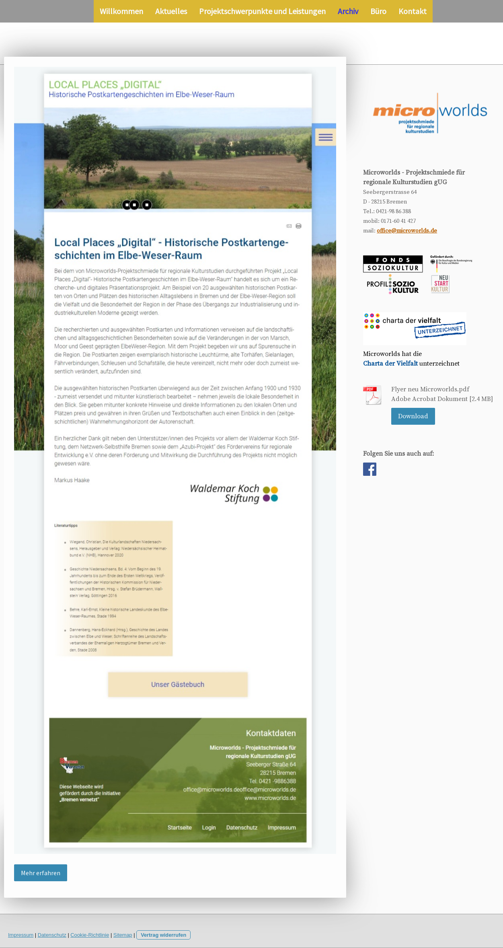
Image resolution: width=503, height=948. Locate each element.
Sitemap (122, 935)
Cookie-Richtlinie (89, 935)
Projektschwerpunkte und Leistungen (262, 11)
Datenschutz (52, 935)
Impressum (20, 935)
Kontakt (412, 11)
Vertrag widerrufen (163, 935)
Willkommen (121, 11)
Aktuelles (171, 11)
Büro (378, 11)
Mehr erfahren (40, 873)
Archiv (348, 11)
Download (413, 416)
